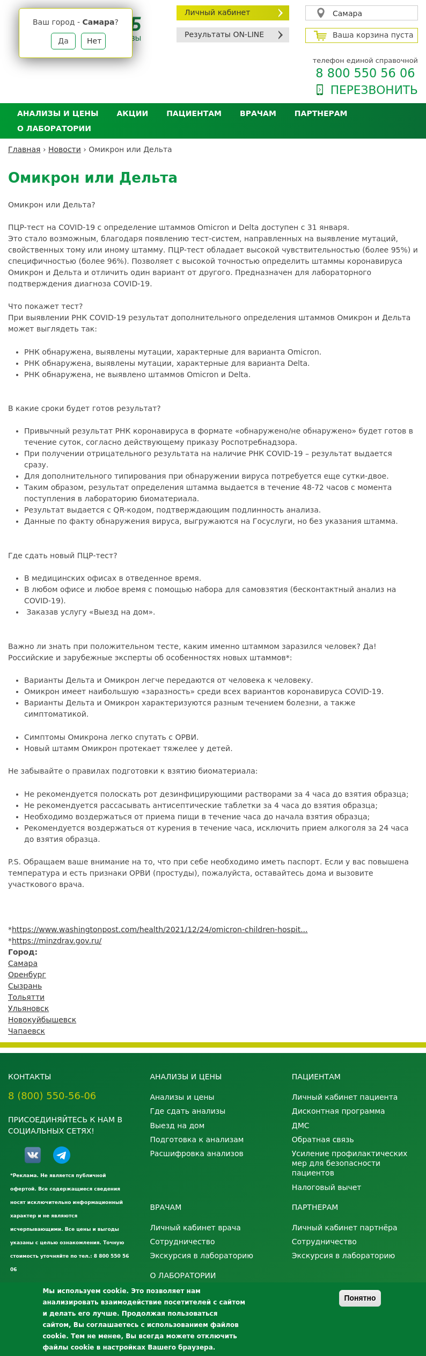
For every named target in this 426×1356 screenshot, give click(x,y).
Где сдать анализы (187, 1111)
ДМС (301, 1125)
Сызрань (25, 986)
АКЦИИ (132, 113)
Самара (347, 13)
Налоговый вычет (327, 1187)
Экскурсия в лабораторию (201, 1255)
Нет (94, 41)
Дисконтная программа (338, 1111)
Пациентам (194, 113)
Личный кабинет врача (195, 1227)
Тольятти (26, 997)
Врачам (258, 113)
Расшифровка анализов (196, 1153)
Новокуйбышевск (42, 1019)
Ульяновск (28, 1008)
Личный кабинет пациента (345, 1097)
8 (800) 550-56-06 (52, 1095)
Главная (24, 149)
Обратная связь (323, 1139)
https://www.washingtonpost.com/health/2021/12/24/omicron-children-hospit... (160, 929)
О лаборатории (54, 128)
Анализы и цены (57, 113)
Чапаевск (26, 1031)
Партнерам (321, 113)
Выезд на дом (177, 1125)
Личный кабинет (217, 12)
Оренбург (27, 974)
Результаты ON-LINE (224, 34)
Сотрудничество (182, 1241)
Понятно (360, 1298)
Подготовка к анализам (197, 1139)
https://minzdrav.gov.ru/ (56, 940)
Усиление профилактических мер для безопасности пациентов (350, 1163)
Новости (64, 149)
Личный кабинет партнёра (345, 1227)
